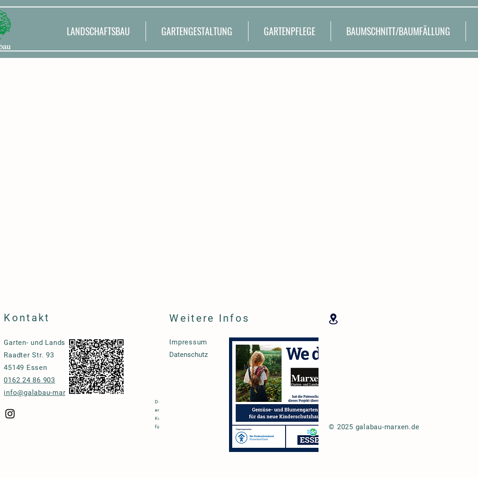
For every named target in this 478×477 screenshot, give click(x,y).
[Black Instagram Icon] (10, 413)
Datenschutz (188, 354)
